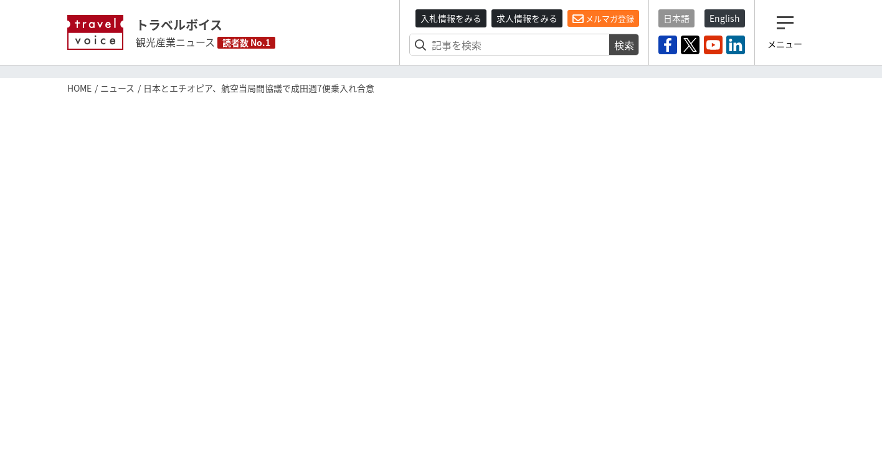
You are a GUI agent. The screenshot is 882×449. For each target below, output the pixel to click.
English (724, 18)
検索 (624, 44)
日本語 (676, 18)
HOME (79, 88)
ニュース (117, 88)
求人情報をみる (526, 18)
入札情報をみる (450, 18)
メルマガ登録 (603, 18)
